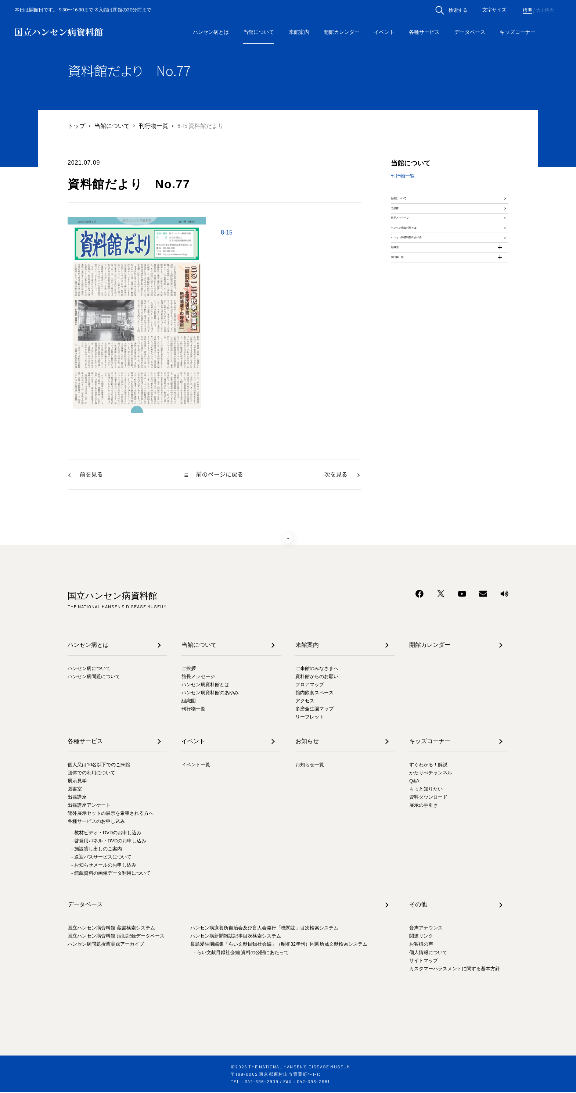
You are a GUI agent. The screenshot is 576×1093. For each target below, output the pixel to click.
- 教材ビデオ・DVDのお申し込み (106, 833)
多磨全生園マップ (314, 709)
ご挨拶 (399, 226)
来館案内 (299, 32)
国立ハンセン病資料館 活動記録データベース (116, 936)
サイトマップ (423, 961)
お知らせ (307, 742)
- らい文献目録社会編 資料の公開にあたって (241, 953)
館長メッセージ (411, 248)
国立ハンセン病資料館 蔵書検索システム (111, 928)
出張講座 (77, 797)
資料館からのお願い (316, 677)
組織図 (399, 313)
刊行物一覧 (153, 125)
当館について (258, 32)
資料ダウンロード (428, 797)
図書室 (75, 789)
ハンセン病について (89, 669)
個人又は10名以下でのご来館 (99, 765)
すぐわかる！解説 (428, 765)
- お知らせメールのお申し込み (103, 865)
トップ (76, 125)
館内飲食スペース (314, 693)
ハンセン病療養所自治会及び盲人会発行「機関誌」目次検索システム (264, 928)
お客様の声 (421, 944)
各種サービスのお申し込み (96, 822)
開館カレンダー (342, 32)
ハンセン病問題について (94, 677)
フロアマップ (309, 685)
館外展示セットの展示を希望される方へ (111, 814)
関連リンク (421, 936)
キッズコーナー (518, 32)
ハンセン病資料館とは (420, 269)
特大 (549, 10)
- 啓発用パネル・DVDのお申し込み (108, 841)
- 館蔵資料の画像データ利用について (111, 874)
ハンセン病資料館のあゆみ (426, 291)
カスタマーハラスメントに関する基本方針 (454, 969)
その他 (418, 905)
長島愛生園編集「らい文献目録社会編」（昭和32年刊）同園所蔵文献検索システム (278, 944)
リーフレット (309, 717)
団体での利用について (91, 773)
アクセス (304, 701)
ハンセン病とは (211, 32)
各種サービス (424, 32)
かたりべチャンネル (430, 773)
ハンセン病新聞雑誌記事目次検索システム (235, 936)
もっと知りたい (426, 789)
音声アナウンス (426, 928)
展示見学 (77, 781)
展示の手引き (423, 806)
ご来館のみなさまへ (316, 669)
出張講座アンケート (89, 806)
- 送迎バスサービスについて (101, 857)
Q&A (414, 781)
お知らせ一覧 (309, 765)
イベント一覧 (195, 765)
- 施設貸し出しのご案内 (96, 849)
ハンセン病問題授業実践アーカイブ (106, 944)
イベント (384, 32)
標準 (527, 10)
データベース (469, 32)
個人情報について (428, 953)
